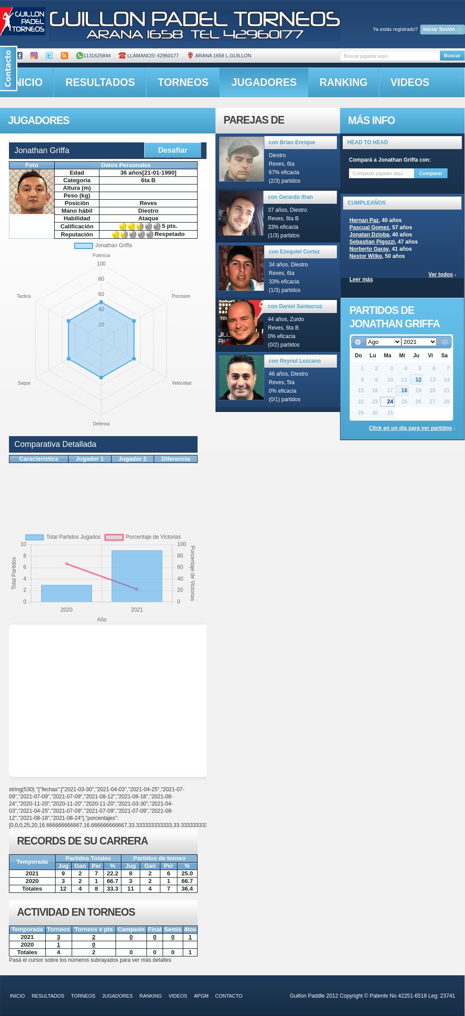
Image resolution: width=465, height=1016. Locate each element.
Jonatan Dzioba (369, 234)
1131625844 (93, 55)
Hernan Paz (364, 220)
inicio (17, 996)
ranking (343, 82)
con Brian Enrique (292, 142)
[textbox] (390, 56)
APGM (201, 996)
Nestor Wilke (365, 256)
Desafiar (172, 150)
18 (404, 390)
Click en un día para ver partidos (410, 428)
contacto (228, 996)
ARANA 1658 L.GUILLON (219, 55)
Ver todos (440, 274)
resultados (100, 82)
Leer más (361, 279)
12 (418, 380)
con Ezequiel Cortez (294, 252)
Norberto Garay (369, 249)
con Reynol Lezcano (295, 361)
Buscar (452, 55)
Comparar (431, 173)
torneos (183, 82)
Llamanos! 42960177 (149, 55)
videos (410, 82)
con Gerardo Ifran (290, 197)
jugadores (264, 82)
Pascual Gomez (369, 227)
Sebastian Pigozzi (372, 242)
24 (390, 402)
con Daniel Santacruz (295, 306)
